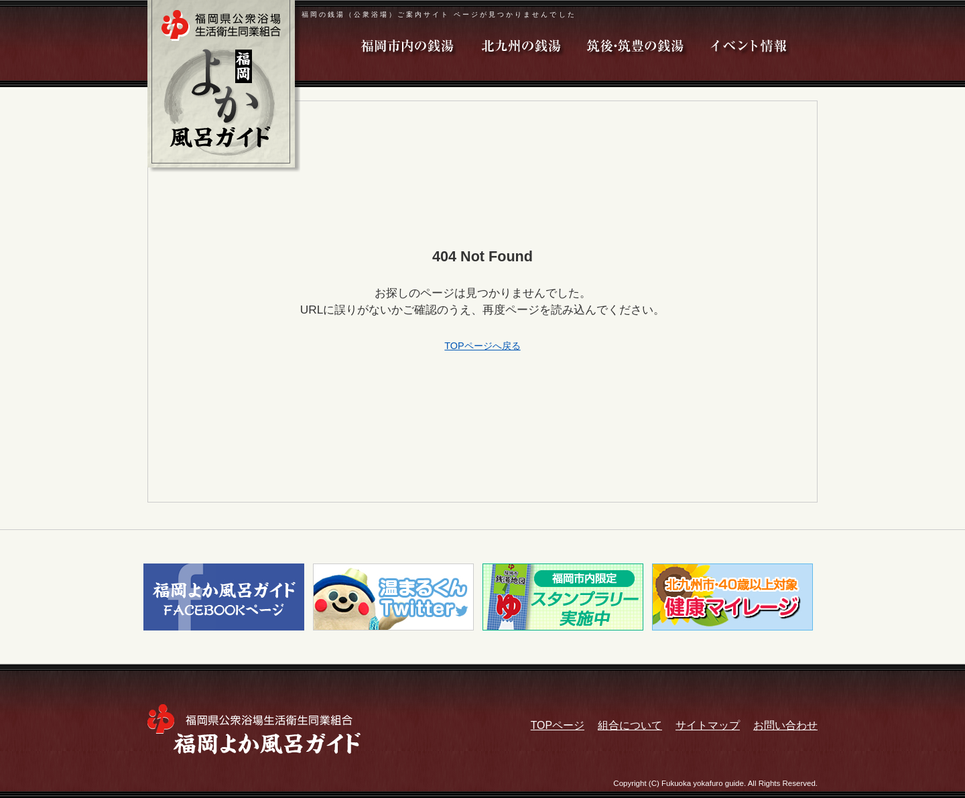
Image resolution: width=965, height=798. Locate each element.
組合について (630, 725)
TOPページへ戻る (482, 345)
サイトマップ (708, 725)
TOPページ (557, 725)
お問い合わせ (785, 725)
